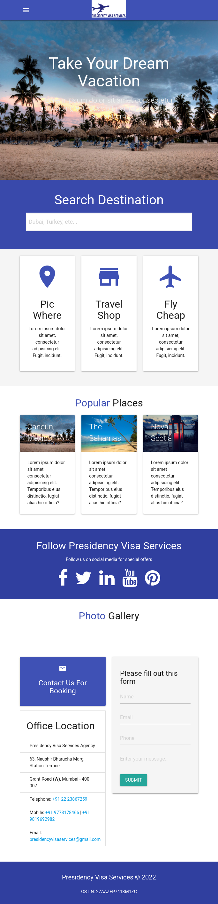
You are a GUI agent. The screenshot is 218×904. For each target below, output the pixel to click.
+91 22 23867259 (69, 799)
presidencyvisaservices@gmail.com (65, 839)
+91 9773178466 (62, 812)
